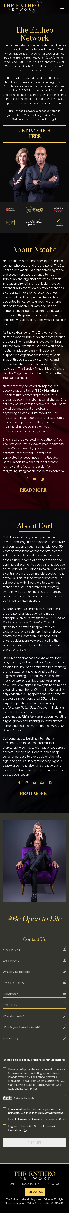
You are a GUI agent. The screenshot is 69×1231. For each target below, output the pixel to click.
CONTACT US (34, 1192)
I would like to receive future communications (34, 1062)
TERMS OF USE (52, 1183)
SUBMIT (34, 1142)
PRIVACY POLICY (29, 1183)
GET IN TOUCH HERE (34, 133)
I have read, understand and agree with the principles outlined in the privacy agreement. (35, 1111)
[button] (34, 1005)
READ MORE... (34, 490)
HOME (11, 1183)
